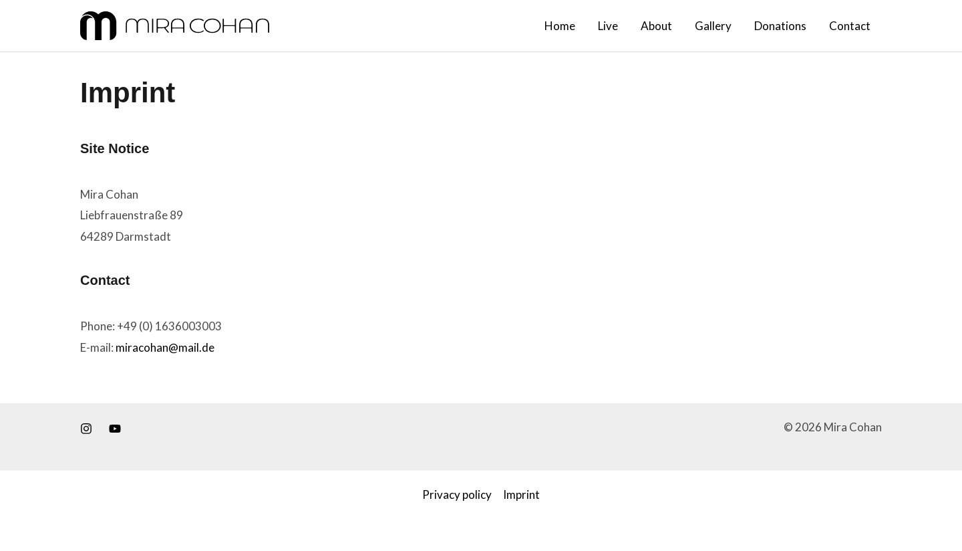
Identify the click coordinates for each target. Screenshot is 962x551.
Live (608, 26)
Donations (780, 26)
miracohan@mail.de (165, 347)
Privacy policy (457, 494)
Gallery (713, 26)
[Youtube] (115, 429)
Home (559, 26)
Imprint (521, 494)
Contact (849, 26)
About (656, 26)
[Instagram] (86, 429)
